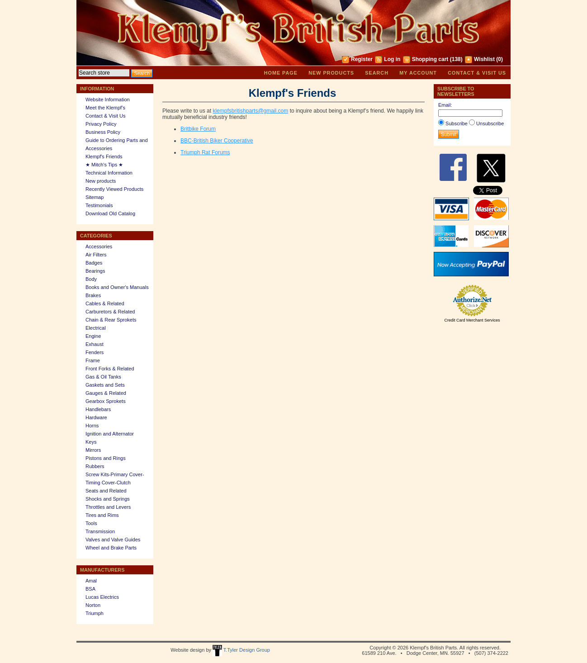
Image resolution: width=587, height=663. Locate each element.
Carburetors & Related (110, 311)
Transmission (100, 531)
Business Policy (102, 132)
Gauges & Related (105, 393)
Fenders (94, 352)
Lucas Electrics (102, 597)
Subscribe (456, 123)
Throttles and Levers (108, 507)
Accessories (98, 246)
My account (418, 73)
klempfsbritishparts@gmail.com (250, 111)
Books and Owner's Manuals (117, 287)
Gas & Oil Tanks (103, 376)
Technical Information (109, 172)
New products (331, 73)
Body (91, 279)
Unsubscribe (490, 123)
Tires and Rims (102, 515)
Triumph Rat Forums (205, 152)
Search (376, 73)
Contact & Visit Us (477, 73)
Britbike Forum (198, 129)
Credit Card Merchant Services (472, 320)
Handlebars (98, 409)
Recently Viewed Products (114, 189)
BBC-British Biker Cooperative (216, 140)
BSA (90, 589)
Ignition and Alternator (109, 433)
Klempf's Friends (104, 156)
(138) (456, 59)
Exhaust (94, 344)
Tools (91, 523)
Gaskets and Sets (105, 385)
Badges (93, 262)
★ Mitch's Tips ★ (104, 164)
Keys (90, 442)
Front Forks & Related (109, 368)
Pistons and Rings (105, 458)
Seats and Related (106, 490)
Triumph (94, 613)
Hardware (96, 417)
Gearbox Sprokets (105, 401)
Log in (392, 59)
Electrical (95, 328)
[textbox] (104, 72)
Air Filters (95, 254)
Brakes (93, 295)
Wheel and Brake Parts (111, 547)
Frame (92, 360)
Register (362, 59)
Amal (91, 580)
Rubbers (94, 466)
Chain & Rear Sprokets (111, 319)
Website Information (107, 99)
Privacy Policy (100, 124)
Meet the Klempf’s (105, 107)
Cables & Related (104, 303)
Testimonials (99, 205)
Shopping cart (430, 59)
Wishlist (484, 59)
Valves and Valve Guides (112, 539)
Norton (92, 605)
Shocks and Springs (107, 499)
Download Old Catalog (110, 213)
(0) (499, 59)
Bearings (95, 271)
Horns (92, 425)
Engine (93, 336)
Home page (281, 73)
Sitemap (94, 197)
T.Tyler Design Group (241, 650)
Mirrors (93, 450)
